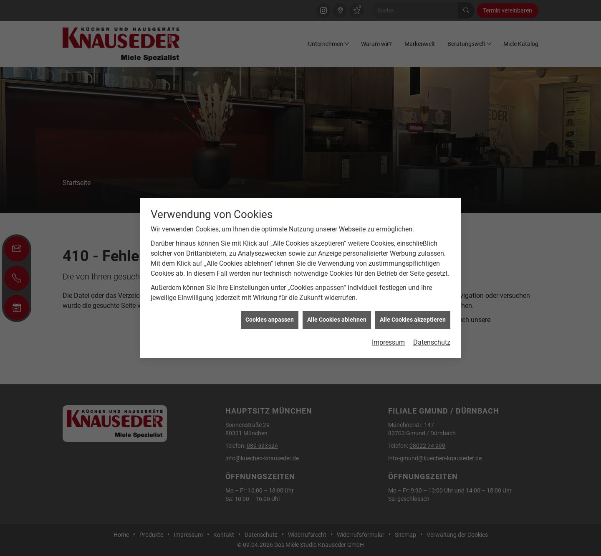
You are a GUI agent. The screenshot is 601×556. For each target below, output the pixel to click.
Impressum (388, 340)
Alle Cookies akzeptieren (413, 317)
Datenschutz (431, 340)
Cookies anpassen (269, 317)
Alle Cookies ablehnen (336, 317)
